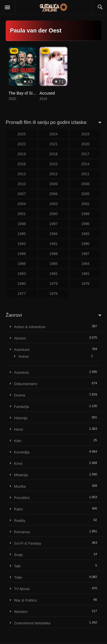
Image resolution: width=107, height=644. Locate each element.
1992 (21, 244)
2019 (21, 154)
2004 (21, 204)
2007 (21, 194)
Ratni (18, 509)
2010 (21, 184)
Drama (19, 395)
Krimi (18, 463)
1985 (53, 263)
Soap (18, 555)
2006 (53, 194)
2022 (21, 144)
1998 (21, 224)
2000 (53, 214)
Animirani (21, 349)
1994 (53, 234)
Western (21, 612)
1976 (53, 293)
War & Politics (25, 600)
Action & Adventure (30, 327)
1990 (85, 244)
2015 (53, 164)
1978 (85, 283)
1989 (21, 254)
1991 (53, 244)
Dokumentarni (25, 384)
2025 (21, 134)
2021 (53, 144)
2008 (85, 184)
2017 (85, 154)
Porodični (21, 498)
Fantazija (21, 406)
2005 (85, 194)
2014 (85, 164)
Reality (19, 520)
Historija (20, 418)
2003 (53, 204)
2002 (85, 204)
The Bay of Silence (25, 93)
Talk (17, 566)
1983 (21, 273)
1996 (85, 224)
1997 (53, 224)
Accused (47, 93)
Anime (23, 356)
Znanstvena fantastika (32, 623)
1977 (21, 293)
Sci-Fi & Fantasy (27, 543)
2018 (53, 154)
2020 (85, 144)
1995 (21, 234)
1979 (53, 283)
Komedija (21, 452)
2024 (53, 134)
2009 (53, 184)
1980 (21, 283)
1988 (53, 254)
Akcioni (20, 338)
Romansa (22, 532)
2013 (21, 174)
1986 (21, 263)
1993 (85, 234)
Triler (18, 577)
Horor (18, 429)
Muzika (20, 486)
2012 (53, 174)
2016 (21, 164)
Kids (17, 441)
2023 (85, 134)
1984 (85, 263)
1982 (53, 273)
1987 (85, 254)
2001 (21, 214)
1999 (85, 214)
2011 (85, 174)
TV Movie (22, 589)
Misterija (21, 475)
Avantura (21, 372)
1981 (85, 273)
